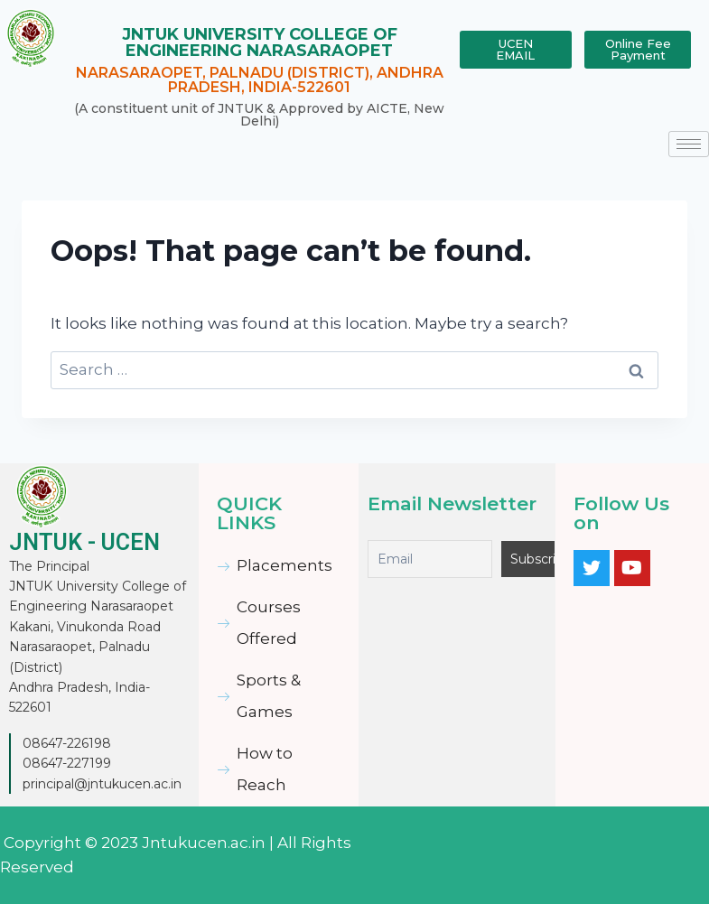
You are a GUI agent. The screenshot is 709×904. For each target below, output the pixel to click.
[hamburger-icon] (688, 144)
